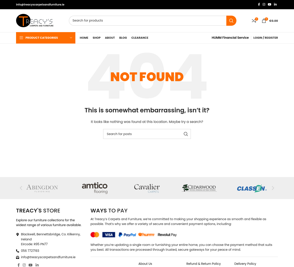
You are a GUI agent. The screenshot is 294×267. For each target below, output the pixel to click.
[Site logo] (34, 20)
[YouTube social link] (270, 5)
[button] (21, 188)
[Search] (152, 21)
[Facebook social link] (259, 5)
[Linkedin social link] (275, 5)
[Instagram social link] (264, 5)
